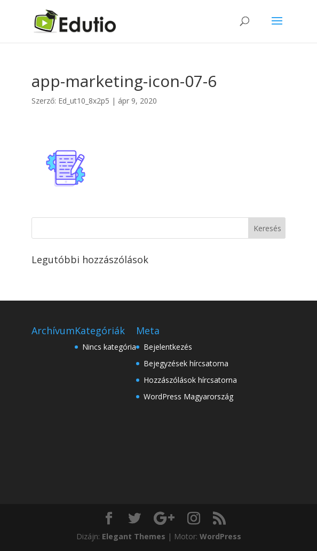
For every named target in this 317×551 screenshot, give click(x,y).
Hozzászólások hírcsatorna (190, 380)
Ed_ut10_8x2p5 (83, 101)
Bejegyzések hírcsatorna (186, 363)
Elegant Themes (133, 536)
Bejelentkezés (168, 347)
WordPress (220, 536)
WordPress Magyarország (188, 396)
